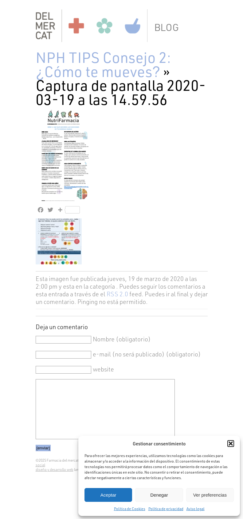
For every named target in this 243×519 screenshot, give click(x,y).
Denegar (159, 495)
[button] (231, 443)
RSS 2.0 (117, 294)
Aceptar (108, 495)
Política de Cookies (129, 508)
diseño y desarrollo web (54, 469)
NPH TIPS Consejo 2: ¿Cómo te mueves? (103, 64)
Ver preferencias (210, 495)
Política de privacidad (165, 508)
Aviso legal (195, 508)
